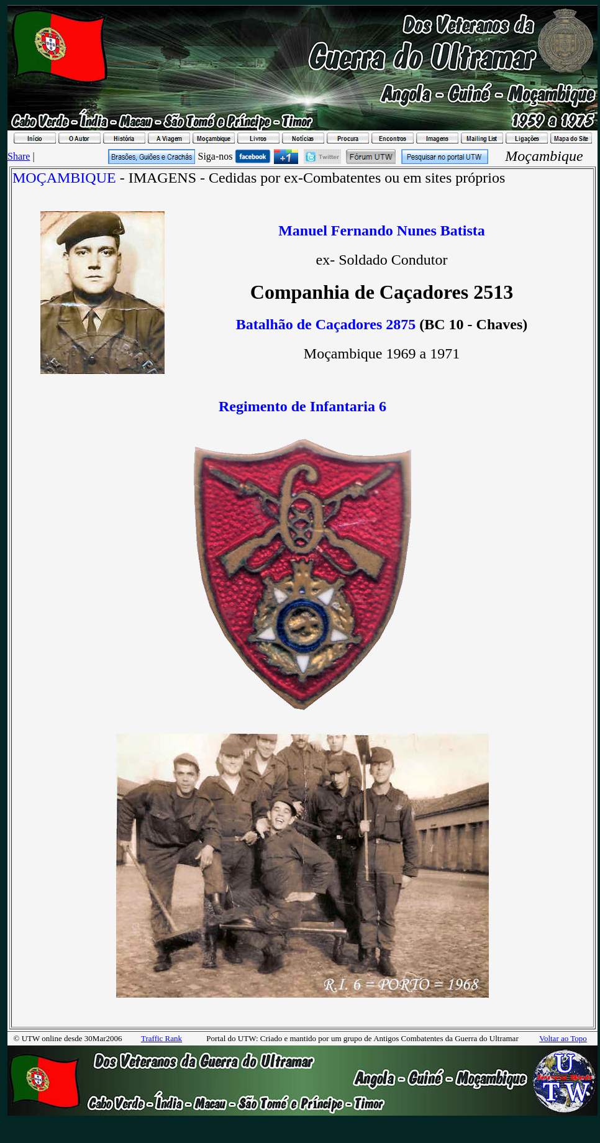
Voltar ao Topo (563, 1038)
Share (18, 156)
